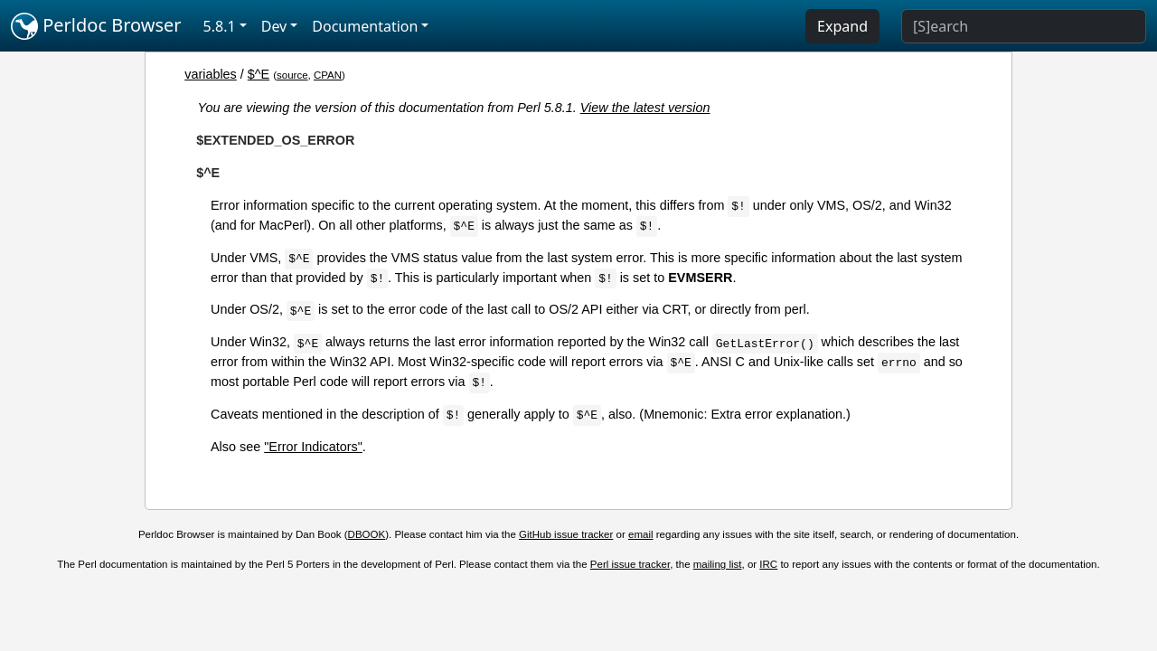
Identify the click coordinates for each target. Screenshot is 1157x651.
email (641, 534)
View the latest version (645, 107)
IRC (768, 564)
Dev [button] (274, 26)
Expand (842, 26)
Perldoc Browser (96, 26)
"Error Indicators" (313, 446)
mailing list (717, 564)
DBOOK (367, 534)
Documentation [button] (365, 26)
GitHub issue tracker (566, 534)
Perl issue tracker (630, 564)
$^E (258, 74)
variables (210, 74)
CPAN (328, 75)
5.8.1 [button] (219, 26)
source (292, 75)
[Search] (1023, 26)
